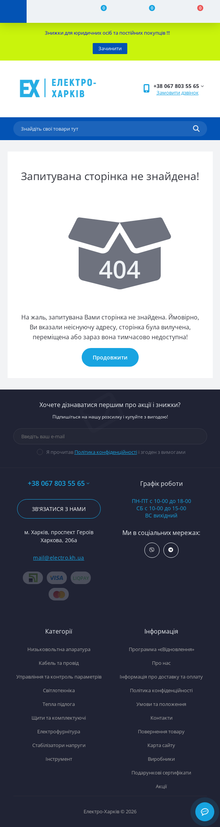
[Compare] (99, 11)
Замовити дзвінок (178, 92)
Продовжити (110, 357)
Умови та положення (161, 704)
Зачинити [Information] (110, 48)
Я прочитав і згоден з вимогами (115, 452)
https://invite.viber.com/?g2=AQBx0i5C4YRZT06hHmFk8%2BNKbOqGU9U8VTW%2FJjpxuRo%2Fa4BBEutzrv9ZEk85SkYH (151, 550)
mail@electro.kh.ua (58, 557)
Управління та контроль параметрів (58, 676)
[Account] (51, 11)
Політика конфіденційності (105, 452)
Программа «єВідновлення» (161, 649)
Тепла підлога (59, 704)
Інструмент (59, 758)
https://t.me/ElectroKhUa (170, 550)
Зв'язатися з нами (59, 508)
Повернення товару (161, 731)
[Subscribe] (195, 436)
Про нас (161, 662)
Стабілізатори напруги (58, 745)
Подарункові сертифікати (161, 772)
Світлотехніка (59, 690)
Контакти (161, 717)
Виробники (161, 758)
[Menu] (13, 11)
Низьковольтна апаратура (58, 649)
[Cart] (196, 11)
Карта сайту (161, 745)
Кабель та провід (59, 662)
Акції (161, 786)
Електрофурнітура (58, 731)
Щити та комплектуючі (59, 717)
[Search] (196, 128)
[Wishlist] (147, 11)
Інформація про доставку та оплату (161, 676)
